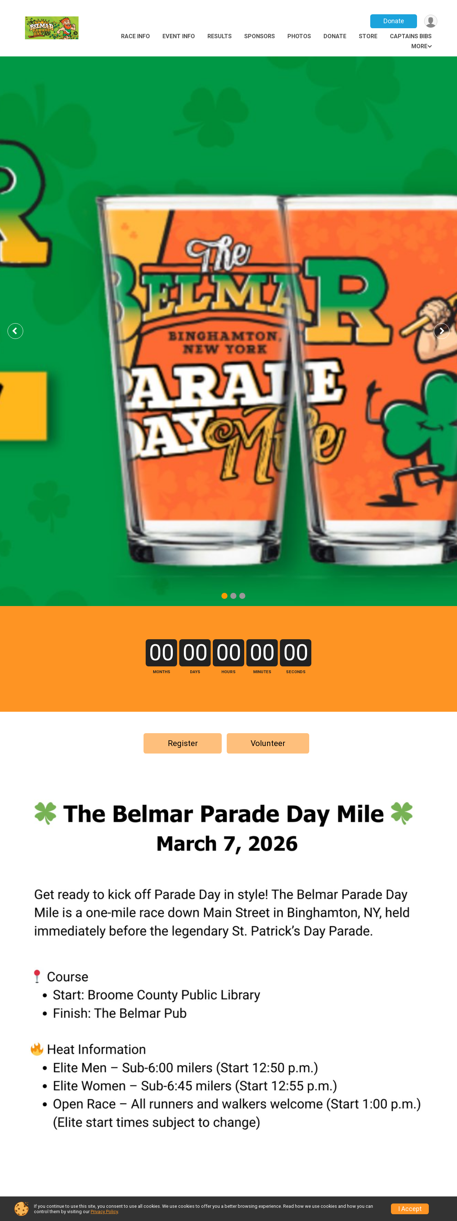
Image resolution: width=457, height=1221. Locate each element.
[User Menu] (430, 21)
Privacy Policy (104, 1211)
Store (368, 36)
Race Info (135, 36)
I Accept (410, 1208)
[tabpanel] (228, 331)
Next (447, 331)
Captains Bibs (411, 36)
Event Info (178, 36)
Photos (299, 36)
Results (219, 36)
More (419, 46)
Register (183, 743)
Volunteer (268, 743)
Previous (20, 331)
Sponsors (259, 36)
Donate (393, 21)
